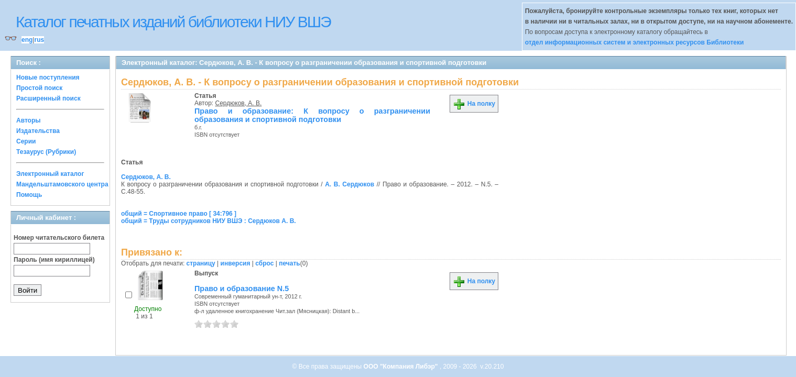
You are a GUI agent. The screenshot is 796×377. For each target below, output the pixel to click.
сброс (264, 263)
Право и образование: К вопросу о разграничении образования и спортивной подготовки (312, 115)
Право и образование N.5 (241, 288)
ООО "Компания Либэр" (402, 366)
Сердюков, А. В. (238, 103)
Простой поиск (39, 88)
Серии (26, 141)
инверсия (235, 263)
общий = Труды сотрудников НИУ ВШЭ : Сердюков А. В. (208, 221)
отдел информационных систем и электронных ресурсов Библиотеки (634, 42)
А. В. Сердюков (349, 184)
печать (289, 263)
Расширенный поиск (48, 98)
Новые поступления (48, 77)
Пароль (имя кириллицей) (54, 259)
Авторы (28, 120)
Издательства (38, 131)
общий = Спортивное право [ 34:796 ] (178, 213)
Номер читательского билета (59, 237)
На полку (474, 103)
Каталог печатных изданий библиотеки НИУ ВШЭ (173, 21)
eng (26, 39)
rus (39, 39)
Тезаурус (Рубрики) (46, 152)
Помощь (29, 194)
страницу (201, 263)
